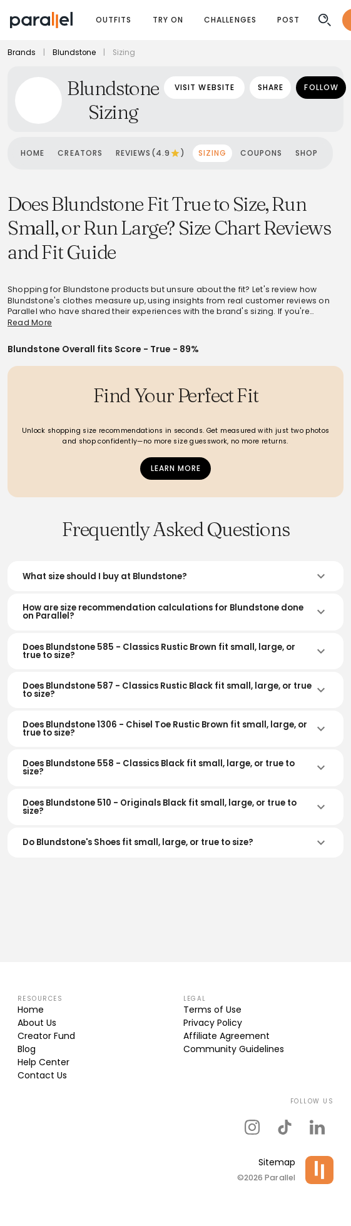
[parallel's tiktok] (284, 1127)
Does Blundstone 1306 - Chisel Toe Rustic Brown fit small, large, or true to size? (175, 729)
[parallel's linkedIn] (317, 1127)
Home (31, 1009)
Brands (22, 53)
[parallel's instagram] (252, 1127)
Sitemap (276, 1162)
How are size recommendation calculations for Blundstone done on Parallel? (175, 612)
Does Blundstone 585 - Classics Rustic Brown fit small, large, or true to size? (175, 651)
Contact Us (42, 1075)
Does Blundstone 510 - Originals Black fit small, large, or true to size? (175, 807)
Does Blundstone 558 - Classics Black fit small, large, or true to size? (175, 767)
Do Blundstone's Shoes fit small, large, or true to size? (175, 842)
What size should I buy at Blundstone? (175, 576)
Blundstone (74, 53)
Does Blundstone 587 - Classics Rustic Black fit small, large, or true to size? (175, 690)
